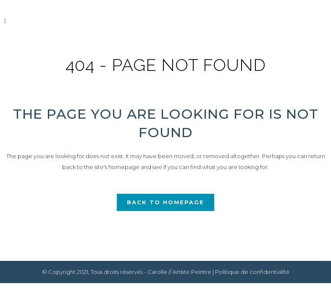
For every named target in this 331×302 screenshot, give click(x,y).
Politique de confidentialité (252, 271)
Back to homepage (165, 202)
